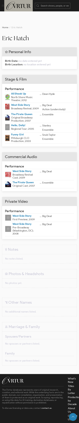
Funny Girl (17, 120)
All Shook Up (18, 79)
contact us (46, 394)
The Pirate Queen (21, 100)
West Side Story (20, 90)
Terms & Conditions (48, 412)
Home (5, 13)
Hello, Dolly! (18, 111)
